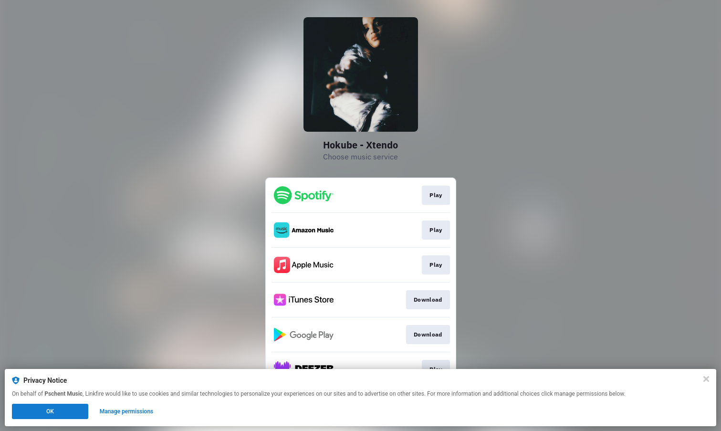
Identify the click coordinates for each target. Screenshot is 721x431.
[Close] (706, 379)
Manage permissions (127, 411)
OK (50, 411)
